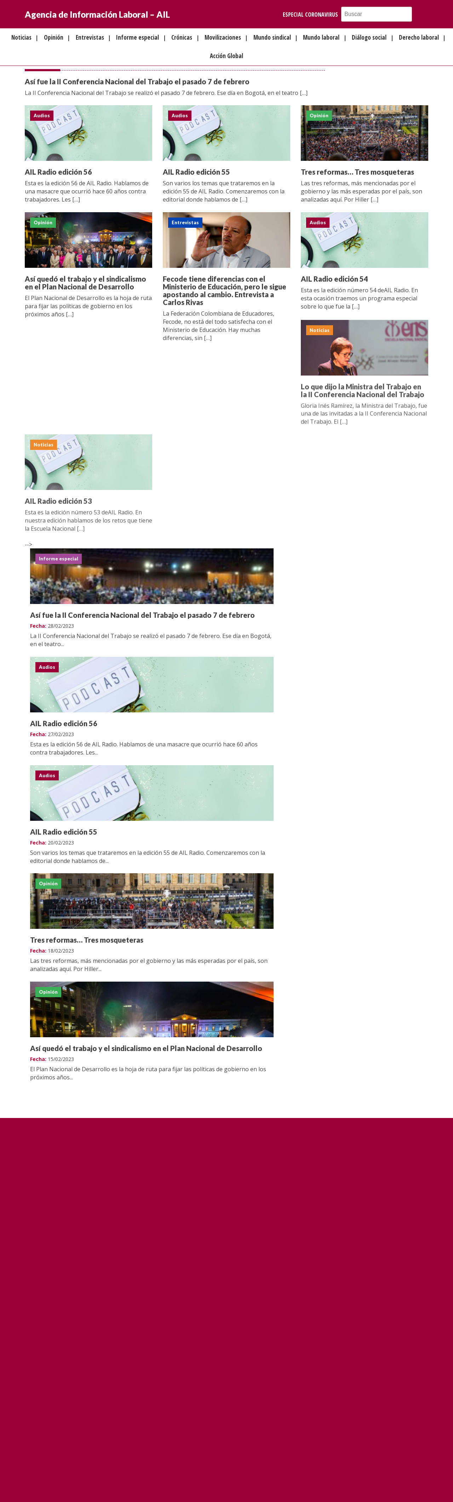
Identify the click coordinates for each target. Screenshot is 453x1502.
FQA (202, 1485)
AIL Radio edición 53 (58, 503)
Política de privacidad (235, 1485)
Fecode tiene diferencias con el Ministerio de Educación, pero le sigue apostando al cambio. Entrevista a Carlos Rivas (224, 291)
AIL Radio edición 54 (334, 279)
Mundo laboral (321, 37)
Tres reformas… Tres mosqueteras (357, 172)
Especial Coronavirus (310, 14)
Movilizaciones (223, 37)
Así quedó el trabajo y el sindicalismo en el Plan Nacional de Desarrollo (85, 283)
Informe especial (137, 37)
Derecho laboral (419, 37)
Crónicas (181, 37)
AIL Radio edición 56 (58, 172)
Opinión (53, 37)
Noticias (21, 37)
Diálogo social (369, 37)
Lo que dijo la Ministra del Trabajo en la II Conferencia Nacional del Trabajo (362, 393)
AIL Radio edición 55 (196, 172)
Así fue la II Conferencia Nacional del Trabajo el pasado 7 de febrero (137, 81)
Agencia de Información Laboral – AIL (97, 14)
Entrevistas (90, 37)
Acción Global (226, 56)
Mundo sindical (272, 37)
